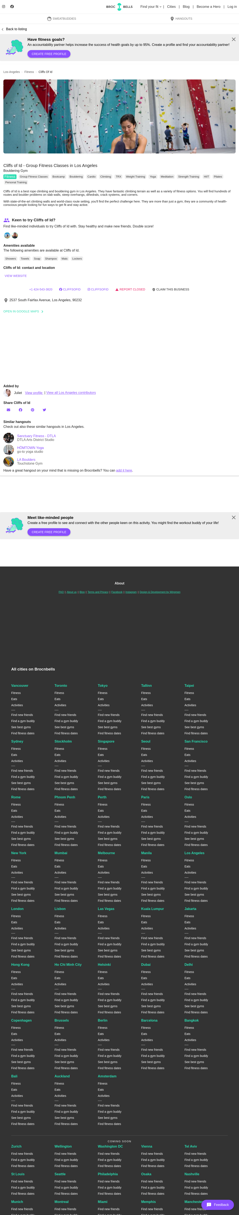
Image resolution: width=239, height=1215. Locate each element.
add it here (124, 470)
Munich (17, 1202)
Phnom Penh (65, 797)
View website (16, 276)
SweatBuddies (61, 19)
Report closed (130, 289)
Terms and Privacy (98, 592)
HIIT (206, 176)
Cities (172, 6)
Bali (14, 1076)
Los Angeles (194, 853)
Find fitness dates (22, 733)
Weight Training (135, 176)
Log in (232, 6)
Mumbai (61, 853)
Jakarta (190, 909)
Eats (14, 699)
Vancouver (19, 685)
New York (18, 853)
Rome (16, 797)
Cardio (92, 176)
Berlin (102, 1020)
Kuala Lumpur (152, 909)
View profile (34, 393)
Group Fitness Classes (34, 176)
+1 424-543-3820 (41, 289)
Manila (146, 853)
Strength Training (188, 176)
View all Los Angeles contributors (71, 393)
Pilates (218, 176)
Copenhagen (21, 1020)
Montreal (62, 1202)
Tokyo (103, 685)
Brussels (62, 1020)
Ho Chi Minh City (68, 964)
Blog (187, 6)
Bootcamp (58, 176)
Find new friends (22, 715)
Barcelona (149, 1020)
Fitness (9, 176)
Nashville (191, 1174)
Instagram (131, 592)
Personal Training (16, 182)
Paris (145, 797)
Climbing (105, 176)
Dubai (145, 964)
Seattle (60, 1174)
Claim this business (170, 289)
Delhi (188, 964)
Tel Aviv (190, 1146)
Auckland (62, 1076)
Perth (102, 797)
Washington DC (110, 1146)
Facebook (116, 592)
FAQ (61, 592)
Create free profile (48, 54)
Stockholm (63, 741)
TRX (118, 176)
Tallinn (146, 685)
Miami (102, 1202)
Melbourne (106, 853)
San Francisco (195, 741)
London (17, 909)
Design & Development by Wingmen (160, 592)
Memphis (148, 1202)
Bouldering (76, 176)
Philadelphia (108, 1174)
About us (72, 592)
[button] (119, 116)
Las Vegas (106, 909)
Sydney (17, 741)
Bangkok (191, 1020)
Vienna (146, 1146)
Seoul (145, 741)
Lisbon (60, 909)
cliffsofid (70, 289)
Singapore (106, 741)
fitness (29, 72)
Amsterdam (107, 1076)
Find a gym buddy (23, 721)
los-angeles (11, 72)
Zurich (16, 1146)
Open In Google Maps (24, 311)
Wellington (63, 1146)
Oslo (188, 797)
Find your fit (151, 6)
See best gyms (21, 727)
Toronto (61, 685)
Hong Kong (20, 964)
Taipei (189, 685)
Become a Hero (209, 6)
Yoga (153, 176)
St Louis (18, 1174)
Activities (17, 705)
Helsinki (104, 964)
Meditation (167, 176)
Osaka (146, 1174)
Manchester (193, 1202)
